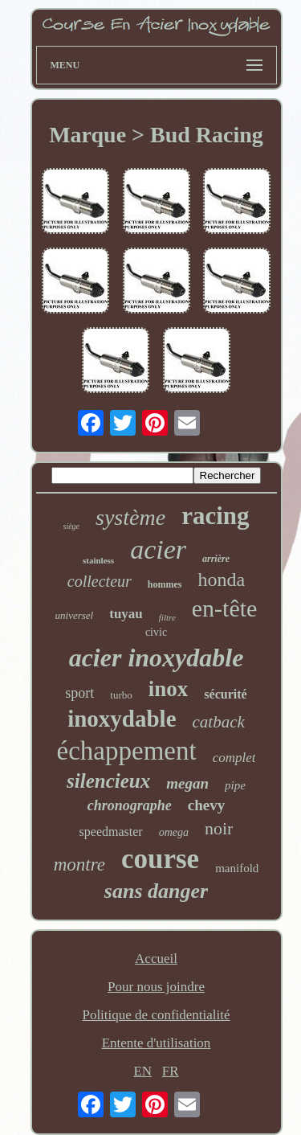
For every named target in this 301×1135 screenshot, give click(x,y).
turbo (121, 695)
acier (158, 549)
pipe (235, 785)
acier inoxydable (156, 657)
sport (79, 693)
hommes (165, 584)
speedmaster (111, 831)
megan (187, 783)
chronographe (129, 805)
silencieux (108, 781)
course (160, 859)
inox (168, 689)
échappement (127, 750)
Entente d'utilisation (156, 1043)
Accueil (156, 958)
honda (221, 579)
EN (142, 1071)
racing (215, 516)
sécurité (225, 694)
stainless (98, 560)
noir (219, 828)
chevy (206, 805)
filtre (167, 617)
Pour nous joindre (156, 986)
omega (174, 832)
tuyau (126, 613)
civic (156, 632)
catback (219, 721)
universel (74, 615)
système (130, 517)
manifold (236, 868)
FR (170, 1071)
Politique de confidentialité (156, 1014)
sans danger (156, 891)
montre (79, 864)
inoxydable (121, 718)
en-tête (225, 608)
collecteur (99, 581)
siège (71, 526)
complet (234, 757)
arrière (216, 558)
